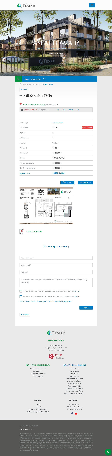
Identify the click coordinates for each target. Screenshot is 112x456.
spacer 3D (85, 182)
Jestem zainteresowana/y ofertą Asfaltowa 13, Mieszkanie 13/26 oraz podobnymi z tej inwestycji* (56, 282)
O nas (38, 404)
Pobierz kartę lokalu (31, 231)
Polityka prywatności (74, 409)
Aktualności (38, 407)
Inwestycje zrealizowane (37, 409)
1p (58, 110)
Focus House (74, 371)
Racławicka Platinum (37, 374)
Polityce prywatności (66, 301)
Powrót (25, 89)
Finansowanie (74, 404)
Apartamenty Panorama (74, 388)
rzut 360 (67, 182)
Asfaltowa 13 (37, 371)
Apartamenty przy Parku (74, 391)
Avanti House (74, 376)
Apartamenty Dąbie (74, 381)
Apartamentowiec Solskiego (74, 393)
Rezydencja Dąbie (74, 386)
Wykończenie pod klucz (74, 407)
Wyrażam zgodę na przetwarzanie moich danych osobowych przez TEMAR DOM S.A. (50, 291)
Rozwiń (76, 291)
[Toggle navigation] (92, 5)
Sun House (74, 374)
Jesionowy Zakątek (74, 383)
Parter (70, 110)
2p (64, 110)
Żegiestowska (38, 376)
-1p (77, 110)
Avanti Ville (74, 369)
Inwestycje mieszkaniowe (32, 84)
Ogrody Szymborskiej (37, 369)
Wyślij (86, 308)
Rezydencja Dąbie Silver (74, 379)
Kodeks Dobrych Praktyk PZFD (38, 412)
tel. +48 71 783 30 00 (56, 350)
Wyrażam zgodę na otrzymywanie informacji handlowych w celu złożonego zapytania (50, 296)
